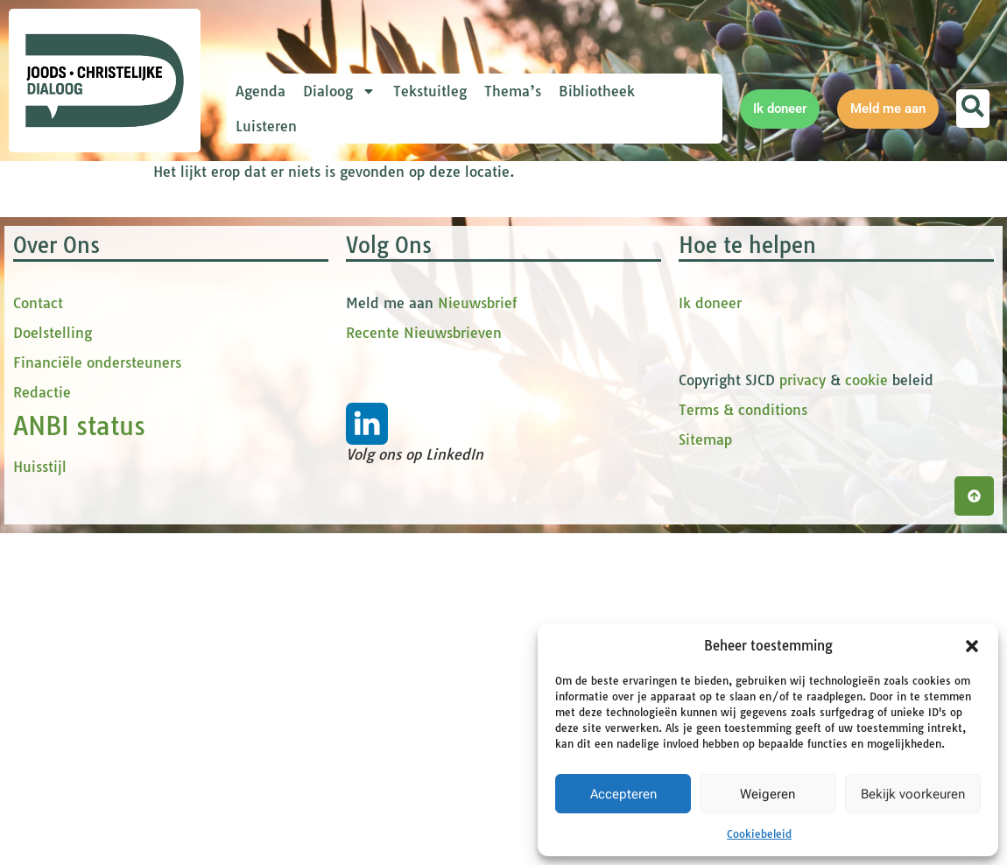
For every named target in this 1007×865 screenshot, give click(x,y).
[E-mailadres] (389, 274)
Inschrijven (389, 494)
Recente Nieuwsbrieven (424, 692)
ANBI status (79, 785)
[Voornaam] (389, 332)
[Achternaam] (389, 448)
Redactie (42, 752)
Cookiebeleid (759, 833)
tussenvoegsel (318, 363)
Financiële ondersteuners (97, 722)
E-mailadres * (315, 247)
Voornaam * (310, 305)
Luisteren (266, 126)
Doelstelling (52, 692)
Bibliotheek (597, 91)
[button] (972, 646)
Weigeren (767, 794)
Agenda (260, 91)
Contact (38, 663)
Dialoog (339, 91)
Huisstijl (40, 826)
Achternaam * (315, 421)
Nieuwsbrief (477, 663)
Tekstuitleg (430, 91)
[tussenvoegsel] (389, 390)
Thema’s (512, 91)
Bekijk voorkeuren (913, 794)
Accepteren (623, 794)
